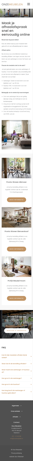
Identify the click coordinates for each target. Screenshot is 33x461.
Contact (16, 422)
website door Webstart (16, 456)
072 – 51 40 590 (16, 436)
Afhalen (15, 417)
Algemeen (15, 406)
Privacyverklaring (16, 453)
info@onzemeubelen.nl (16, 438)
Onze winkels (15, 411)
